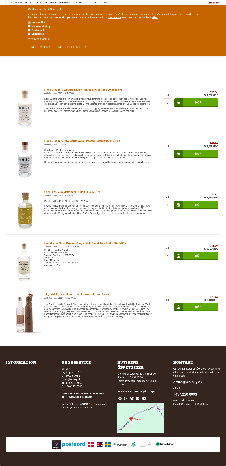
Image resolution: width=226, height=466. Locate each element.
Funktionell (38, 30)
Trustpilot (78, 3)
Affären (37, 3)
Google (151, 391)
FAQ (88, 3)
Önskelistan (64, 3)
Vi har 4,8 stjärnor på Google (77, 407)
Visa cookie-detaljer (39, 38)
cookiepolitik (114, 17)
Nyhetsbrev (50, 3)
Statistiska (37, 33)
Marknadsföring (40, 26)
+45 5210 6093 (185, 394)
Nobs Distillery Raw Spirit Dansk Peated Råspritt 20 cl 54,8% (82, 140)
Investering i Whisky (21, 3)
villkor (155, 17)
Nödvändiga (38, 22)
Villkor (104, 3)
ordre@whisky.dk (71, 379)
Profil (95, 3)
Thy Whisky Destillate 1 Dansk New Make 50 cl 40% (76, 294)
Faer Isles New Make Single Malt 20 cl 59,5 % (72, 191)
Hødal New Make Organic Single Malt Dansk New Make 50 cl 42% (85, 243)
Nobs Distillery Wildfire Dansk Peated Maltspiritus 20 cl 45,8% (83, 89)
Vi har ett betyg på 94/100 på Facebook (83, 404)
